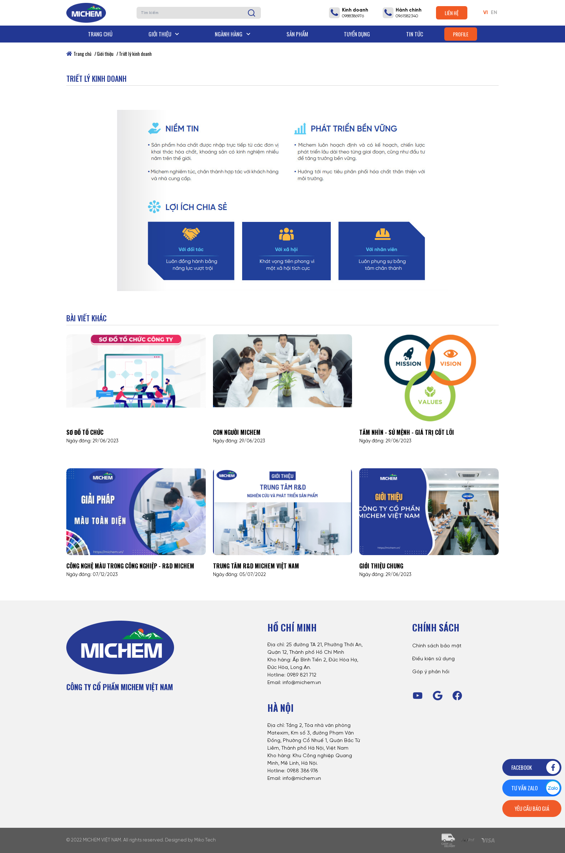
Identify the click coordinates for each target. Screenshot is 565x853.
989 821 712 (303, 675)
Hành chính (409, 10)
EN (494, 12)
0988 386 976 (302, 771)
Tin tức (414, 34)
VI (485, 12)
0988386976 (353, 16)
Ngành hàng (232, 34)
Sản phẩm (297, 34)
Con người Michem (237, 432)
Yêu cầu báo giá (532, 808)
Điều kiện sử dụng (433, 659)
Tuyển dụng (357, 34)
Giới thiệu (163, 34)
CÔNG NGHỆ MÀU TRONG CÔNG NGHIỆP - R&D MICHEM (130, 566)
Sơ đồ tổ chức (84, 432)
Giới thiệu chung (381, 566)
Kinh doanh (355, 10)
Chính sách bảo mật (437, 646)
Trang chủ (100, 34)
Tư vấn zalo (536, 788)
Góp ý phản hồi (430, 672)
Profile (460, 34)
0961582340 (407, 16)
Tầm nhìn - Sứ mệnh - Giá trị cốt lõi (406, 432)
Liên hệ (452, 13)
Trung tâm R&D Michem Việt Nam (256, 566)
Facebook (536, 767)
